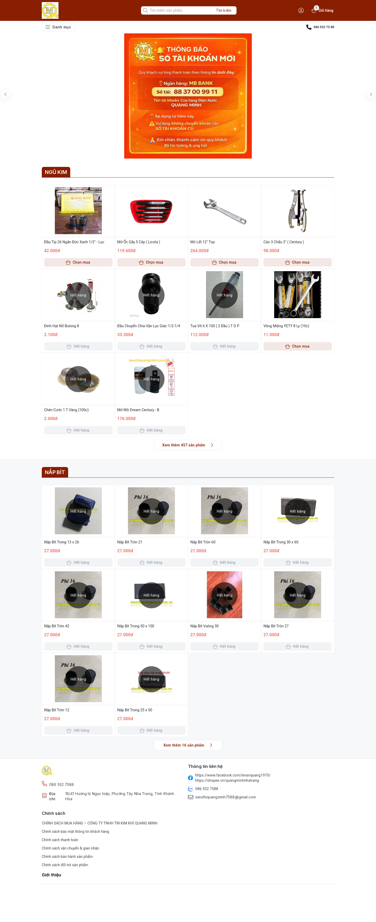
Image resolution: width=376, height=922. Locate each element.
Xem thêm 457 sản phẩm (188, 445)
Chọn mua (78, 262)
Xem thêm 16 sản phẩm (188, 745)
